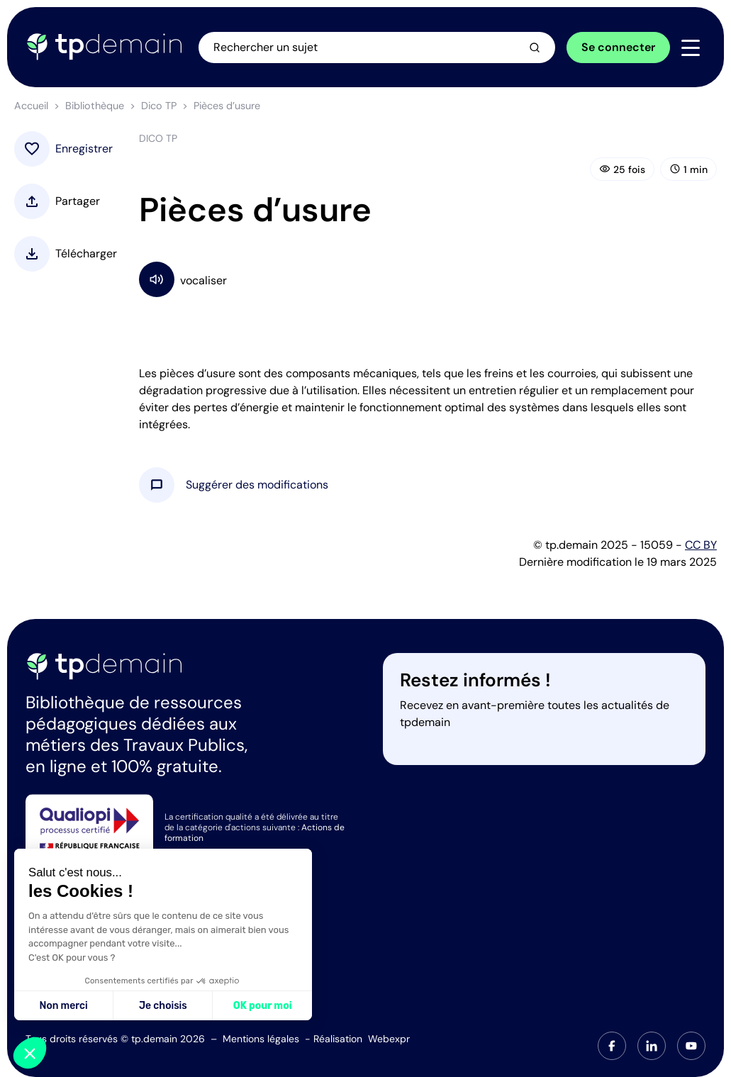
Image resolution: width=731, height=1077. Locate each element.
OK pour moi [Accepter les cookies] (262, 1006)
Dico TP (159, 105)
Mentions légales (261, 1038)
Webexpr (389, 1038)
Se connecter (618, 47)
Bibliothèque (94, 105)
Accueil (31, 105)
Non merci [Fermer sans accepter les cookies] (63, 1006)
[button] (257, 484)
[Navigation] (690, 48)
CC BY (701, 544)
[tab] (612, 1046)
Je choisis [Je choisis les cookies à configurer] (163, 1006)
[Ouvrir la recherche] (377, 47)
